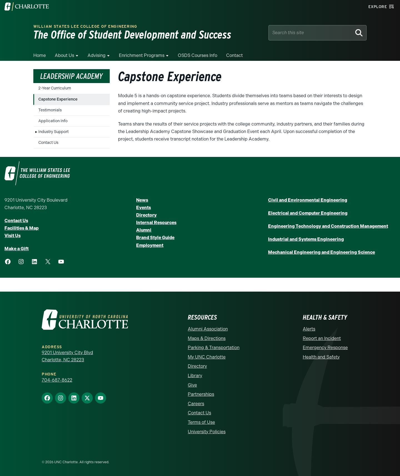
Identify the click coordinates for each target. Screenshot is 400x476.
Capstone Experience (58, 99)
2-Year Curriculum (54, 88)
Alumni (143, 230)
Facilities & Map (21, 228)
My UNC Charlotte (207, 357)
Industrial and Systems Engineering (306, 239)
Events (143, 207)
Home (39, 55)
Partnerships (201, 394)
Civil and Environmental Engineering (307, 200)
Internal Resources (156, 222)
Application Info (53, 121)
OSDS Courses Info (197, 55)
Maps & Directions (207, 338)
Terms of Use (201, 422)
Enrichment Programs (141, 55)
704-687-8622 (57, 380)
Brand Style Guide (155, 237)
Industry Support (53, 131)
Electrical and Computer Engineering (308, 213)
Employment (149, 245)
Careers (196, 403)
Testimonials (50, 110)
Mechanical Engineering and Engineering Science (321, 252)
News (142, 200)
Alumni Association (208, 329)
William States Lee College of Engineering (85, 26)
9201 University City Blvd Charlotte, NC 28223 (67, 356)
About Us (64, 55)
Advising (97, 55)
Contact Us (48, 142)
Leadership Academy (71, 76)
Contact (234, 55)
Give (192, 385)
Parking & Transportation (213, 347)
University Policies (207, 431)
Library (195, 375)
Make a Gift (16, 248)
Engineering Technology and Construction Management (328, 226)
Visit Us (12, 235)
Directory (146, 215)
